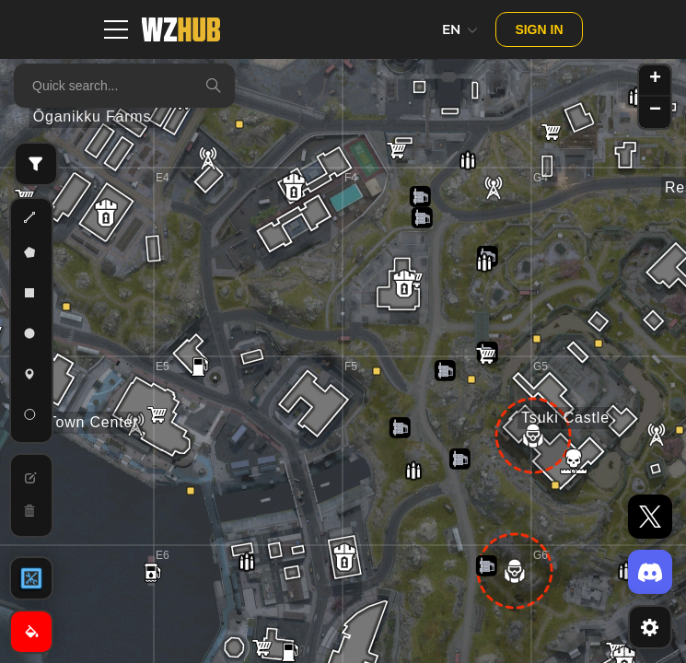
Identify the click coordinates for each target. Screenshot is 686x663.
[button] (106, 212)
